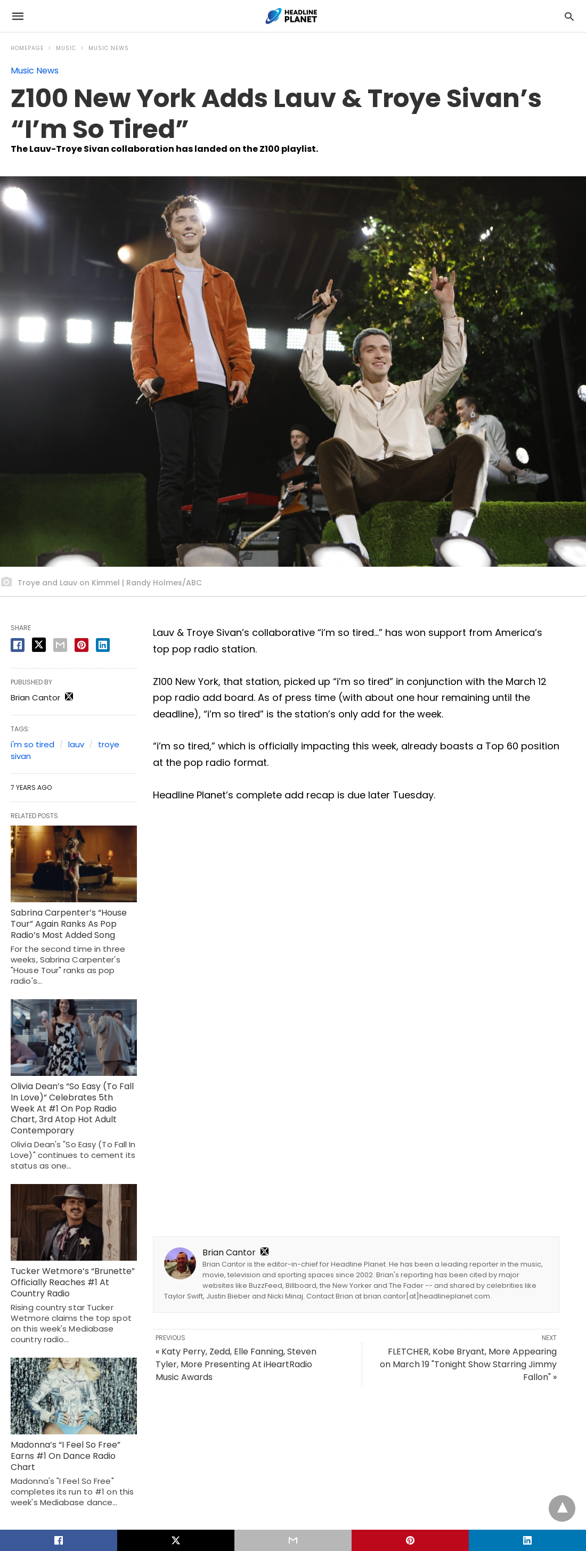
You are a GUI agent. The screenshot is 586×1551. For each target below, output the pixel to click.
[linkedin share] (103, 645)
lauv (76, 744)
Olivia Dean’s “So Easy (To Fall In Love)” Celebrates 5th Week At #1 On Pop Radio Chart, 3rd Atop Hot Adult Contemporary (72, 1108)
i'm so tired (32, 744)
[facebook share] (18, 645)
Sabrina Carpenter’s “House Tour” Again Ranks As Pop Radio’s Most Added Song (69, 924)
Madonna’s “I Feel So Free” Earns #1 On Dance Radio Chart (65, 1456)
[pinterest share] (81, 645)
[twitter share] (39, 645)
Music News (108, 48)
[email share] (60, 645)
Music (66, 48)
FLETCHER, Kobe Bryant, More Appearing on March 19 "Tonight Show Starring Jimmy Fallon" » (468, 1364)
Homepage (27, 48)
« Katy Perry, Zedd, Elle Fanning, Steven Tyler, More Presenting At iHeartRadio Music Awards (236, 1364)
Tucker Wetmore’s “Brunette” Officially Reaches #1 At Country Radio (73, 1282)
